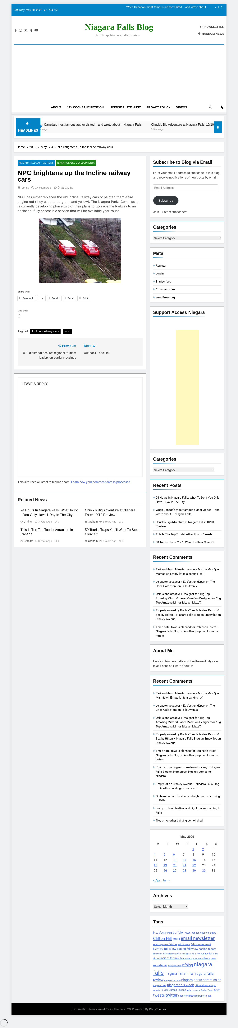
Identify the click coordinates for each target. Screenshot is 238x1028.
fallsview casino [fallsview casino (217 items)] (175, 949)
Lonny (25, 187)
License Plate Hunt (125, 107)
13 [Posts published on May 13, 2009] (174, 860)
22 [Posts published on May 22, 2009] (194, 865)
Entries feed (163, 281)
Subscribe (165, 200)
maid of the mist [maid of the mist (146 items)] (170, 958)
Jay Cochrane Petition (85, 107)
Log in (160, 273)
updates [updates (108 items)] (182, 995)
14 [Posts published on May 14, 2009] (184, 860)
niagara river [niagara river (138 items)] (159, 985)
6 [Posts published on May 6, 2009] (174, 854)
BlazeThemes (157, 1009)
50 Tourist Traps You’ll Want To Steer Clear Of (185, 542)
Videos (181, 107)
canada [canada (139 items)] (195, 932)
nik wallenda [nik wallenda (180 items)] (203, 985)
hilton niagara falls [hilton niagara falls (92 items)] (187, 954)
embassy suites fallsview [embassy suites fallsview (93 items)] (165, 944)
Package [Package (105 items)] (165, 990)
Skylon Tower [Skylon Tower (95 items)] (207, 990)
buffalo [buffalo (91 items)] (168, 933)
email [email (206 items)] (176, 939)
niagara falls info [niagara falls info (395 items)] (178, 973)
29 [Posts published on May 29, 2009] (194, 870)
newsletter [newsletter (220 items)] (160, 965)
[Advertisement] (119, 66)
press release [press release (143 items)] (178, 989)
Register (161, 265)
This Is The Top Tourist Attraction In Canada (184, 534)
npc (67, 331)
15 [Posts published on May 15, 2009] (194, 860)
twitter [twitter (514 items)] (171, 995)
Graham (28, 521)
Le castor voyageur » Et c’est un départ (180, 581)
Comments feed (166, 289)
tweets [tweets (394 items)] (159, 995)
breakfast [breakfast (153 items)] (159, 932)
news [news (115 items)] (213, 958)
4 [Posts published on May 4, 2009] (154, 854)
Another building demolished (178, 788)
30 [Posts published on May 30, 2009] (204, 870)
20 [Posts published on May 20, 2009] (174, 865)
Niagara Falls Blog (119, 27)
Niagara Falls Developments (75, 163)
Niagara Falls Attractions (36, 163)
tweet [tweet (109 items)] (217, 990)
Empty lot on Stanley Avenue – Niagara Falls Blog (187, 784)
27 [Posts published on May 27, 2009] (174, 870)
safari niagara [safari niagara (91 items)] (193, 990)
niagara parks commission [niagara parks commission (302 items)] (201, 980)
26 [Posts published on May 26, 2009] (165, 870)
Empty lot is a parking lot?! (187, 574)
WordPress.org (165, 297)
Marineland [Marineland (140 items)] (186, 958)
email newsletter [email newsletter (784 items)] (198, 938)
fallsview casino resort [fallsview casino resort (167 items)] (201, 949)
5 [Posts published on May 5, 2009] (164, 854)
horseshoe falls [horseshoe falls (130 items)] (205, 953)
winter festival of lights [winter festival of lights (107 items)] (199, 995)
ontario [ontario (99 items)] (156, 990)
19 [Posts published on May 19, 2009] (165, 865)
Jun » (166, 880)
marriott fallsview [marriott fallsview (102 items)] (201, 958)
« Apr (156, 880)
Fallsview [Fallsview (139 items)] (158, 949)
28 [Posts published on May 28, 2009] (184, 870)
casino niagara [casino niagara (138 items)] (208, 932)
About (56, 107)
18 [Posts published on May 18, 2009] (155, 865)
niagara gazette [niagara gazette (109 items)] (172, 980)
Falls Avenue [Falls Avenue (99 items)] (184, 944)
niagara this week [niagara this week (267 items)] (180, 985)
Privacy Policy (158, 107)
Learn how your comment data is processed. (101, 482)
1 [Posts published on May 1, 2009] (193, 849)
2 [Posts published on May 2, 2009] (203, 849)
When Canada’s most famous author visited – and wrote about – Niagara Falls (167, 7)
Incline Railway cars (45, 331)
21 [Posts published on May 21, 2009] (184, 865)
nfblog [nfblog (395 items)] (187, 965)
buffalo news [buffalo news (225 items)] (182, 932)
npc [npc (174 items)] (213, 985)
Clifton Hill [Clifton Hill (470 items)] (162, 938)
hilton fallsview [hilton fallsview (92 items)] (170, 954)
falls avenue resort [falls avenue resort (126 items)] (201, 944)
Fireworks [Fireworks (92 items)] (157, 954)
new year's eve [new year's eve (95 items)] (174, 965)
